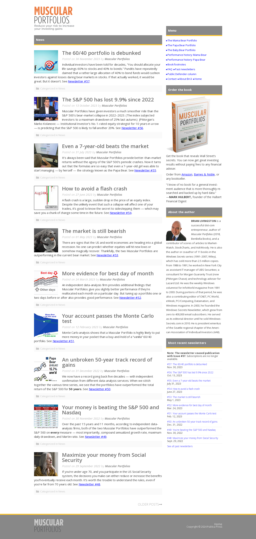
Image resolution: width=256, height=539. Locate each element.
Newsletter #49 (95, 437)
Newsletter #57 (78, 81)
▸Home (197, 79)
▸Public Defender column (181, 74)
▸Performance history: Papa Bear (185, 59)
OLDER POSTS (150, 504)
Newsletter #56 (132, 128)
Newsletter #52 (130, 298)
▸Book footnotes (176, 64)
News (61, 88)
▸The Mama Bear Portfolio (181, 40)
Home (218, 524)
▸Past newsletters (184, 69)
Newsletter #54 (120, 213)
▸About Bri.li (185, 79)
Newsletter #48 (89, 484)
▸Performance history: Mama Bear (186, 55)
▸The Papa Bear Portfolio (181, 45)
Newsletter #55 (145, 170)
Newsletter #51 (63, 341)
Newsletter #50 (99, 389)
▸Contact (171, 79)
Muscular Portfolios (117, 59)
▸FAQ (169, 69)
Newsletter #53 (107, 255)
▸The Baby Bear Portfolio (181, 50)
